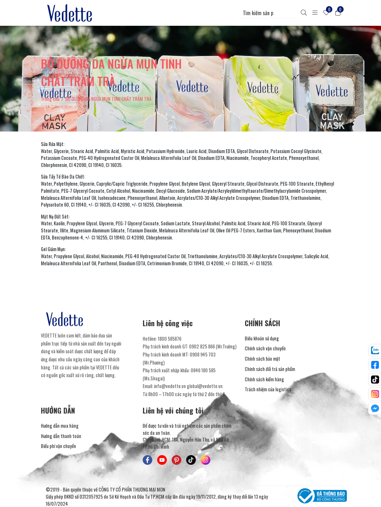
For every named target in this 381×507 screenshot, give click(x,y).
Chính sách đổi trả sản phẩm (270, 369)
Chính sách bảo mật (262, 358)
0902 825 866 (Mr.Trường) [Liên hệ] (212, 346)
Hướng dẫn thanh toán (61, 436)
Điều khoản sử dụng (262, 338)
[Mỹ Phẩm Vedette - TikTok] (191, 460)
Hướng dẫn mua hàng (60, 425)
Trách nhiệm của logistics (268, 389)
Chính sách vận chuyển (265, 348)
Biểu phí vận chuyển (58, 446)
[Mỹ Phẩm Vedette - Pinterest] (176, 460)
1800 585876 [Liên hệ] (169, 338)
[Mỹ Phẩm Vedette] (71, 13)
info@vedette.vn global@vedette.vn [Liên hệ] (188, 386)
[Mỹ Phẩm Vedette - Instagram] (205, 460)
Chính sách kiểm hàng (264, 379)
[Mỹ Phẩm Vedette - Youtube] (162, 460)
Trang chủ (50, 98)
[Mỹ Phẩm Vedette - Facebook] (147, 460)
